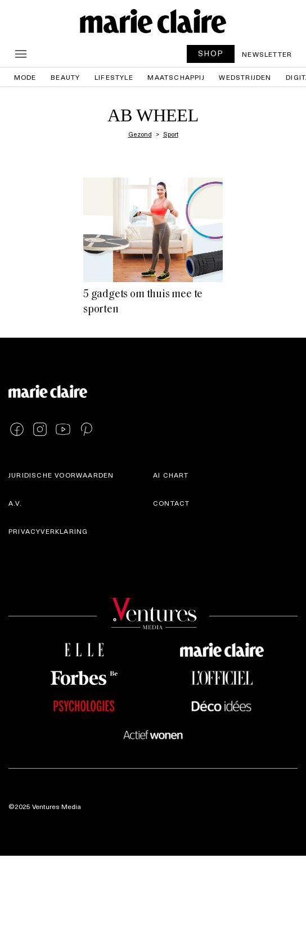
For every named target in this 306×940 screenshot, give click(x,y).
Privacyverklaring (48, 531)
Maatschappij (175, 77)
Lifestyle (113, 77)
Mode (25, 77)
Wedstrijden (245, 77)
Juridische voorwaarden (61, 475)
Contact (171, 503)
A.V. (15, 503)
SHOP (211, 53)
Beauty (65, 77)
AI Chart (171, 475)
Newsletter (267, 54)
